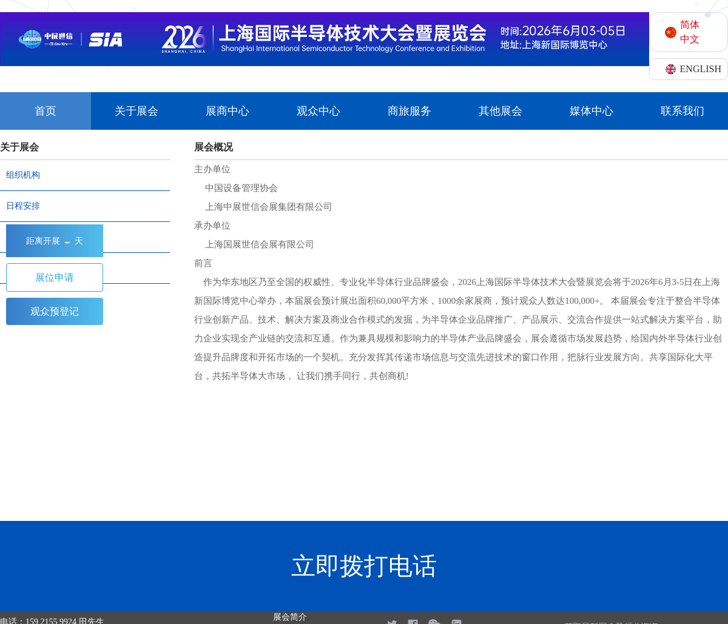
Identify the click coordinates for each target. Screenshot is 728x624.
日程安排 (23, 205)
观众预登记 (54, 311)
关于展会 (136, 111)
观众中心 (318, 111)
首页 (45, 111)
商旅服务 (409, 111)
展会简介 (290, 617)
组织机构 (23, 174)
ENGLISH (700, 69)
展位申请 (54, 277)
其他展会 (500, 111)
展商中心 (227, 111)
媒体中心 (591, 111)
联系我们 (682, 111)
